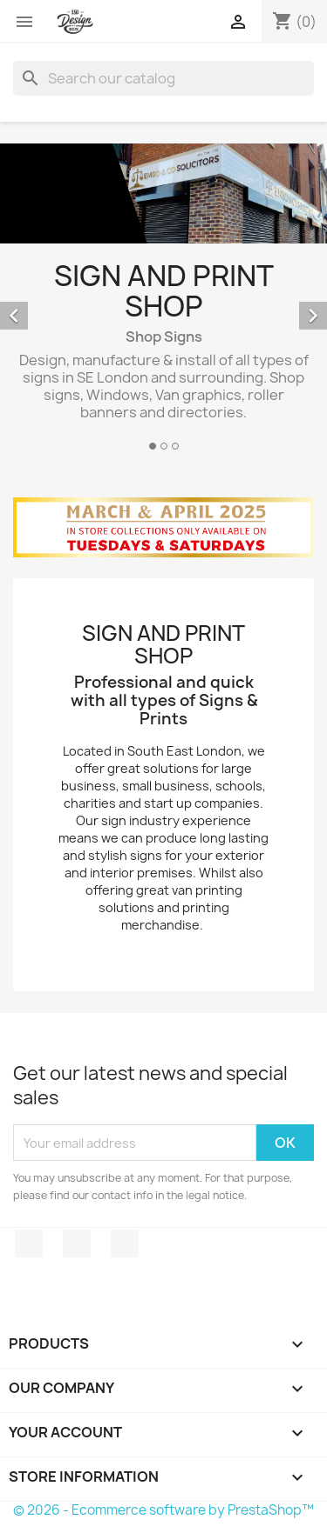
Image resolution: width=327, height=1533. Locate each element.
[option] (163, 299)
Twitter (77, 1243)
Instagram (125, 1243)
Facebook (29, 1243)
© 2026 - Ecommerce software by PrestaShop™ (163, 1510)
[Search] (163, 78)
